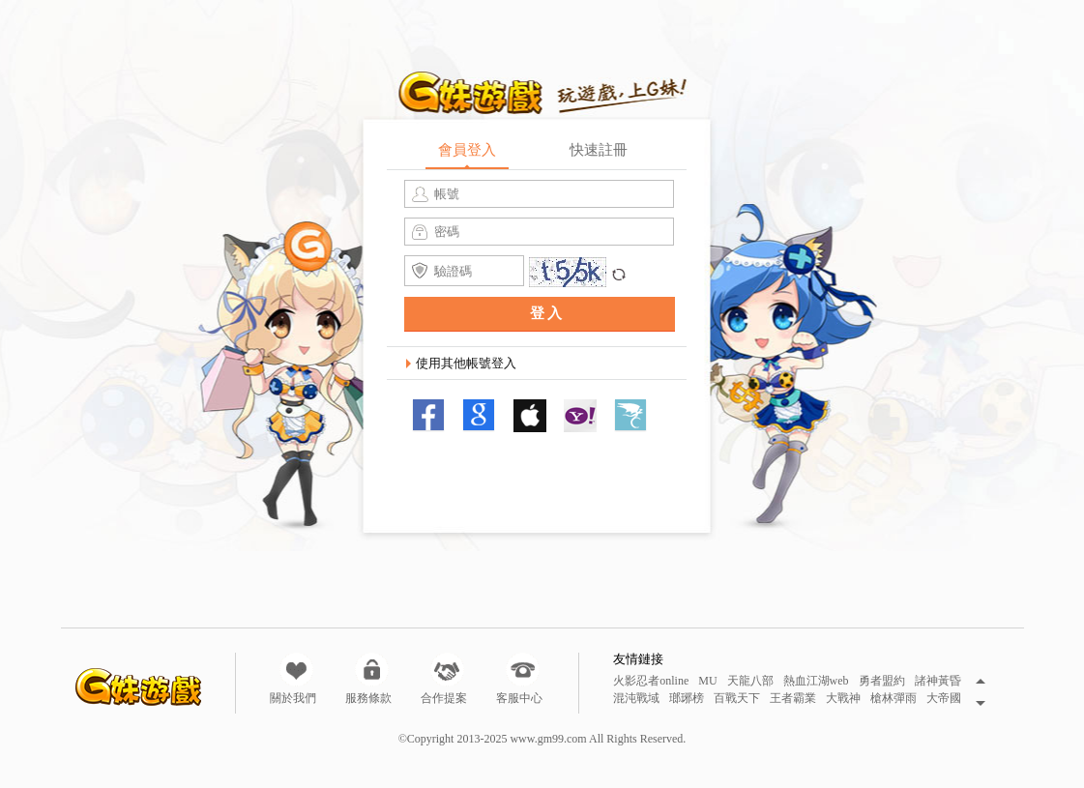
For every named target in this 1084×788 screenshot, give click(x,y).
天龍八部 (750, 681)
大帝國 (943, 698)
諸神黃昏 (938, 681)
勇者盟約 (882, 681)
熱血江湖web (816, 681)
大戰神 (843, 698)
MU (707, 681)
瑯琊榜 (686, 698)
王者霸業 (793, 698)
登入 (547, 313)
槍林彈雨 (893, 698)
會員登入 (467, 150)
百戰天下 (737, 698)
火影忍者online (650, 681)
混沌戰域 (636, 698)
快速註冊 (599, 150)
